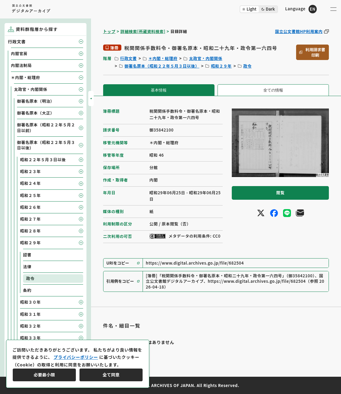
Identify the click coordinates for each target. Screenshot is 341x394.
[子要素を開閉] (81, 41)
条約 (27, 290)
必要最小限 (44, 375)
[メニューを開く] (333, 9)
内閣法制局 (21, 65)
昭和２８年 (30, 231)
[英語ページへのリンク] (301, 9)
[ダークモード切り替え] (259, 9)
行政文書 (128, 58)
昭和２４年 (30, 183)
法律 (27, 266)
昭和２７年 (30, 219)
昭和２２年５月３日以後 (43, 159)
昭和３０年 (30, 302)
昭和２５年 (30, 195)
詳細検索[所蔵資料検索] (142, 31)
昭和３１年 (30, 314)
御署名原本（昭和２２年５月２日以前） (46, 127)
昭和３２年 (30, 326)
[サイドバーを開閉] (91, 98)
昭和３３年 (30, 338)
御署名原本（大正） (35, 113)
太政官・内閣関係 (205, 58)
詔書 (27, 255)
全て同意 (111, 375)
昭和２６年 (30, 207)
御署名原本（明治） (35, 101)
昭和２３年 (30, 171)
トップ (109, 31)
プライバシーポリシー (75, 357)
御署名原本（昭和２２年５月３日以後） (161, 66)
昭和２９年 (221, 66)
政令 (247, 66)
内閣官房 (19, 53)
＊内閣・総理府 (162, 58)
